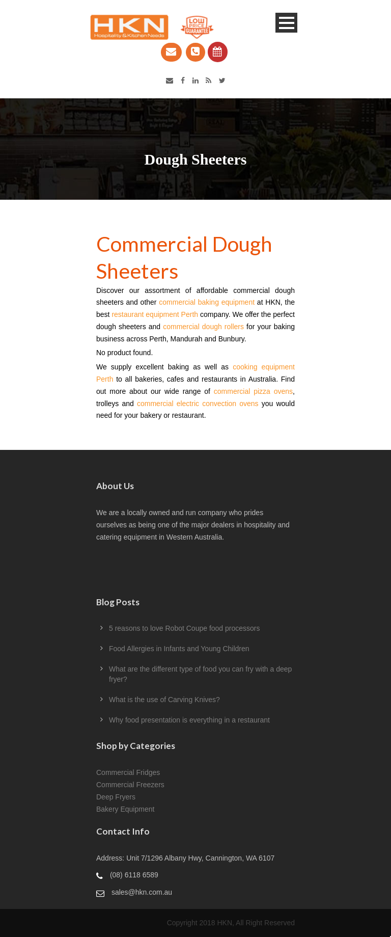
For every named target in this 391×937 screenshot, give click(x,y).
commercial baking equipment (207, 302)
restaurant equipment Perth (154, 314)
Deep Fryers (115, 797)
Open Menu (286, 23)
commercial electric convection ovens (198, 403)
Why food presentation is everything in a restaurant (189, 720)
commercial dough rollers (203, 327)
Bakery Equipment (125, 809)
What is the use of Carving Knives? (164, 699)
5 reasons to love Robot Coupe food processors (184, 628)
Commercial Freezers (130, 785)
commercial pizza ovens (253, 391)
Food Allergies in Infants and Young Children (179, 649)
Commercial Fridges (128, 772)
